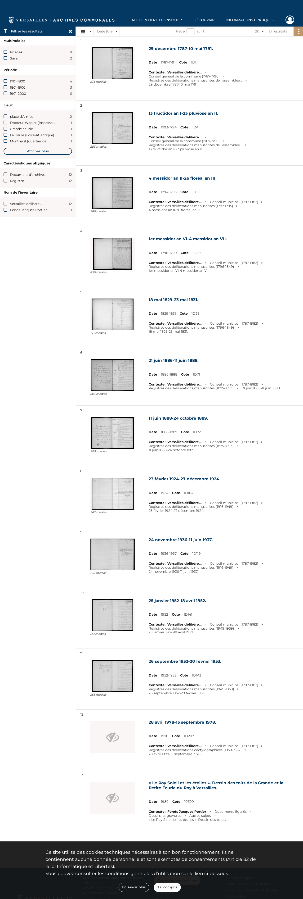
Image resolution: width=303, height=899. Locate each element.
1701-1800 (17, 81)
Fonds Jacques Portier (28, 210)
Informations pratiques (250, 20)
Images (16, 52)
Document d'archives (27, 175)
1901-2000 (18, 93)
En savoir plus (134, 887)
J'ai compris (167, 887)
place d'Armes (21, 116)
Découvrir (204, 20)
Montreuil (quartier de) (29, 141)
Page (180, 31)
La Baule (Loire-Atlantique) (32, 135)
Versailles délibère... (26, 204)
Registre (17, 181)
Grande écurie (21, 129)
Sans (14, 58)
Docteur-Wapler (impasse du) (34, 123)
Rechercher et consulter (157, 20)
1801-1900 (17, 87)
